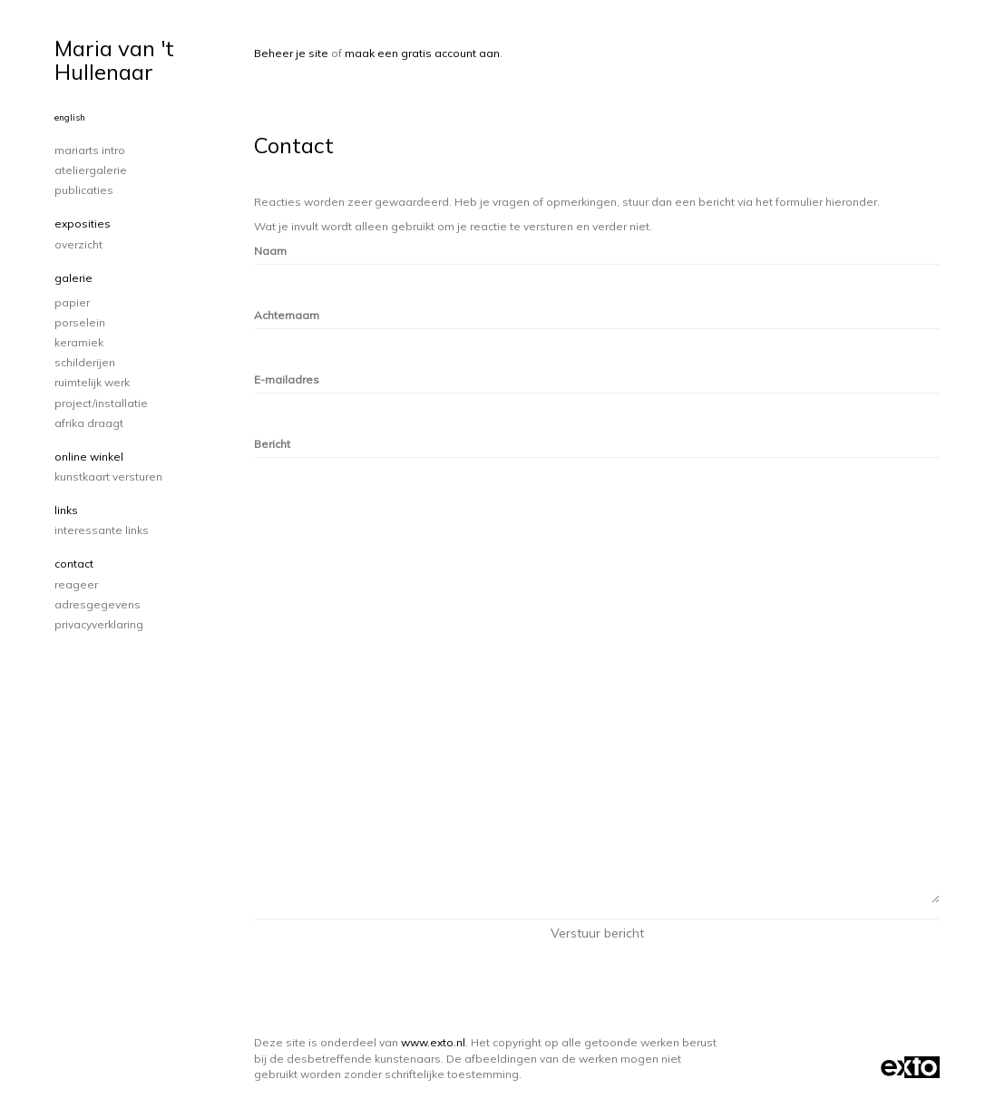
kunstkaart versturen (108, 476)
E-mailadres (286, 379)
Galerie (73, 278)
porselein (79, 322)
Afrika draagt (88, 423)
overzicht (78, 244)
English (69, 117)
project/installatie (101, 403)
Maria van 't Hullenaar (114, 59)
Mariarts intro (89, 150)
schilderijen (84, 362)
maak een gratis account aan (422, 53)
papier (72, 302)
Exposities (82, 223)
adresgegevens (97, 604)
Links (66, 510)
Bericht (272, 444)
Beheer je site (291, 53)
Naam (270, 251)
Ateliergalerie (90, 170)
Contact (73, 563)
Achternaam (286, 315)
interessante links (101, 530)
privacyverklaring (98, 624)
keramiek (78, 342)
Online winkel (88, 456)
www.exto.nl (433, 1042)
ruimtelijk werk (92, 382)
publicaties (83, 190)
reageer (76, 584)
